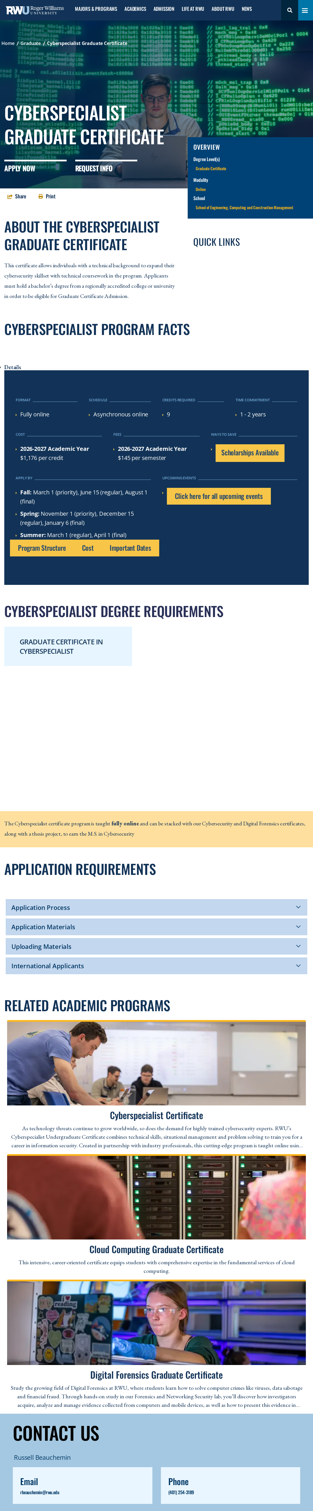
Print (50, 196)
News (247, 9)
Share (20, 196)
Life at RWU (193, 9)
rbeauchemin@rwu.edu (39, 1492)
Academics (135, 9)
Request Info (93, 168)
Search (289, 10)
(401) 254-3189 (181, 1492)
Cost (88, 547)
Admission (164, 9)
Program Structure (42, 547)
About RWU (223, 9)
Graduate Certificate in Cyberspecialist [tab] (61, 646)
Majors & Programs (96, 9)
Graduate (31, 43)
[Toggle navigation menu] (305, 10)
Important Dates (130, 547)
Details (12, 367)
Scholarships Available (250, 452)
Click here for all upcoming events (219, 496)
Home (7, 43)
